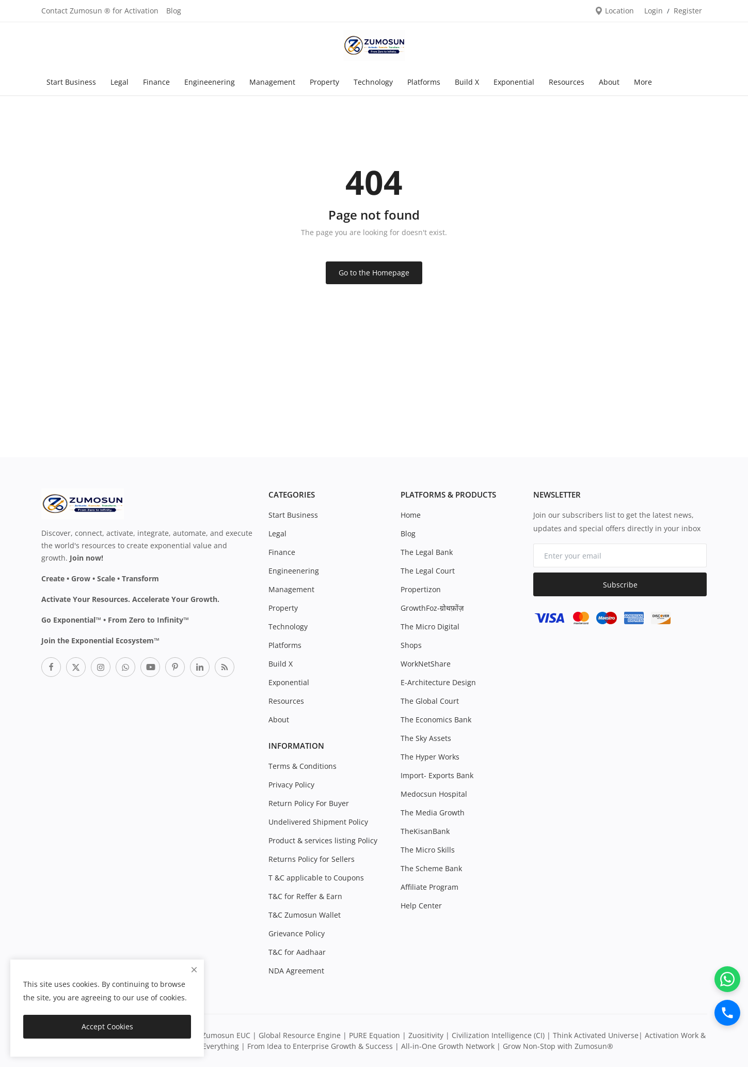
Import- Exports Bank (437, 775)
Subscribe (620, 585)
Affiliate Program (429, 887)
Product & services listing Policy (322, 840)
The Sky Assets (426, 738)
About (609, 82)
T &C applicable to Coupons (316, 878)
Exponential (514, 82)
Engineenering (209, 82)
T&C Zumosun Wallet (304, 915)
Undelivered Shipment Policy (318, 822)
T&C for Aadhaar (297, 952)
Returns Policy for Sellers (311, 859)
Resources (566, 82)
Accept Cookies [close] (107, 1026)
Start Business (71, 82)
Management (272, 82)
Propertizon (421, 589)
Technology (373, 82)
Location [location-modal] (614, 11)
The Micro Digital (430, 626)
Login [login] (653, 11)
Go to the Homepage (374, 272)
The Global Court (430, 701)
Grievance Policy (296, 933)
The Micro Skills (428, 850)
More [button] (643, 82)
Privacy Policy (291, 785)
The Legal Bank (427, 552)
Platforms (423, 82)
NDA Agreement (296, 971)
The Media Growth (433, 812)
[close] (194, 970)
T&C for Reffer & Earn (305, 896)
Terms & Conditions (302, 766)
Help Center (421, 905)
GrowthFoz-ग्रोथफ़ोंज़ (432, 608)
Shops (411, 645)
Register (688, 11)
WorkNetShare (426, 664)
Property (324, 82)
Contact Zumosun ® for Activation (99, 11)
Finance (156, 82)
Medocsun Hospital (434, 794)
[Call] (727, 1013)
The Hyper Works (430, 757)
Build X (467, 82)
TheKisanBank (425, 831)
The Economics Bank (436, 719)
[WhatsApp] (727, 979)
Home (411, 515)
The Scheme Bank (431, 868)
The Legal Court (428, 571)
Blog (173, 11)
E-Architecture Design (438, 682)
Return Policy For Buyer (308, 803)
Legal (119, 82)
